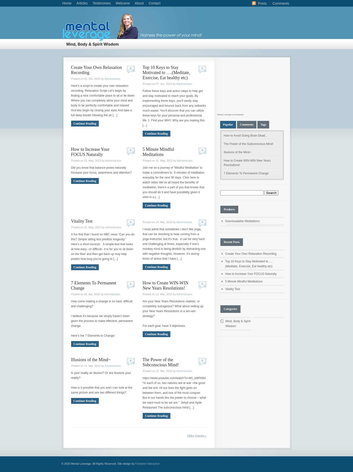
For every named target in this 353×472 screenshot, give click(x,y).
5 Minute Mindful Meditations (158, 152)
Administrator (112, 78)
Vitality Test (82, 221)
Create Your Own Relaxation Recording (251, 253)
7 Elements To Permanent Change (246, 173)
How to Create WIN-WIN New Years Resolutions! (166, 286)
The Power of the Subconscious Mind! (161, 362)
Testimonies (102, 3)
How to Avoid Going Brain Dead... (246, 135)
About (139, 3)
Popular (228, 124)
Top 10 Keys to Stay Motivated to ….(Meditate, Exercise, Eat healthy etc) (166, 72)
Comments (281, 3)
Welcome (123, 3)
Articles (82, 3)
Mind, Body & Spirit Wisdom (92, 44)
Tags (263, 124)
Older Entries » (196, 435)
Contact (154, 3)
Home (67, 3)
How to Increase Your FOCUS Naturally (90, 152)
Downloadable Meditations (242, 221)
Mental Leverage (224, 115)
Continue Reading (85, 123)
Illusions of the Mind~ (91, 359)
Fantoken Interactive (147, 463)
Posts (262, 3)
